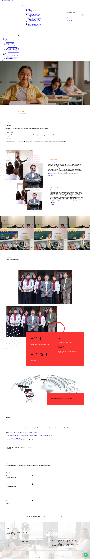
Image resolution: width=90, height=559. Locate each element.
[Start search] (82, 15)
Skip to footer (10, 0)
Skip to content (3, 0)
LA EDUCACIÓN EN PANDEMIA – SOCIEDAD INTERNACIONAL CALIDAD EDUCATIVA (28, 443)
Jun (7, 446)
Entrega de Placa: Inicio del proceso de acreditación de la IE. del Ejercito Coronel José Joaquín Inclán (29, 435)
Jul (7, 431)
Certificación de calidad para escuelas (8, 232)
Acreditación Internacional (6, 220)
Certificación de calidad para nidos (8, 243)
